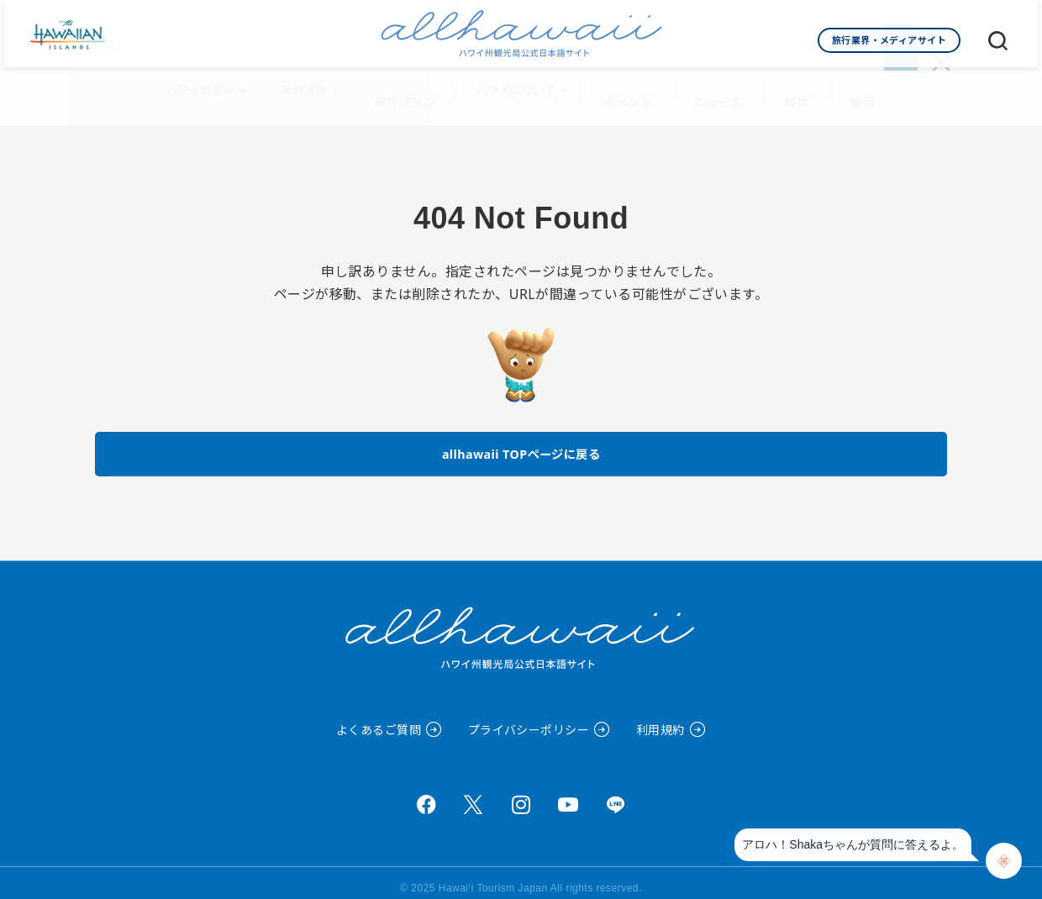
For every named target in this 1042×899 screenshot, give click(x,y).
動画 (853, 84)
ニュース (716, 84)
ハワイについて (521, 84)
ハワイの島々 (211, 84)
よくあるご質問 (378, 719)
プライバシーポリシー (529, 719)
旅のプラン (413, 84)
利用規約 (660, 719)
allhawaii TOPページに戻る (521, 440)
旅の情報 (315, 84)
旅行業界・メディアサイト (889, 40)
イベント (631, 84)
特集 (790, 84)
